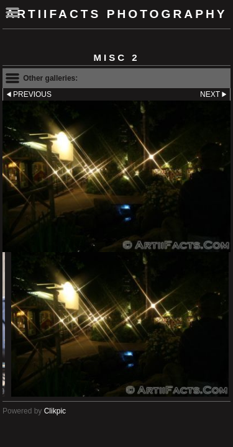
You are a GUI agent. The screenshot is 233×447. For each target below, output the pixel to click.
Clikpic (55, 411)
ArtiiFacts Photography (116, 13)
